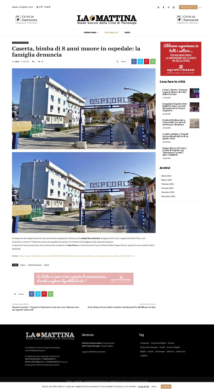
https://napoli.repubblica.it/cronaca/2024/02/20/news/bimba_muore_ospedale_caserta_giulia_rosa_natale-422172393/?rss (76, 255)
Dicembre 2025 (168, 192)
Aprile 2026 (166, 176)
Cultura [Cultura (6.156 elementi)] (171, 343)
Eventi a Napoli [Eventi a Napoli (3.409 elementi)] (173, 347)
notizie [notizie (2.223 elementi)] (150, 351)
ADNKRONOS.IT (49, 359)
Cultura (22, 265)
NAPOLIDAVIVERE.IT (33, 359)
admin (17, 61)
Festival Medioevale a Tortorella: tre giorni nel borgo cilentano (174, 122)
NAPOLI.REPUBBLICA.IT (35, 362)
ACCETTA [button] (166, 387)
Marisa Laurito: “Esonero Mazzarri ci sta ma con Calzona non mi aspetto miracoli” (45, 308)
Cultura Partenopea (20, 43)
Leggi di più (143, 386)
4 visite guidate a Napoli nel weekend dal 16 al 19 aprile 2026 (175, 136)
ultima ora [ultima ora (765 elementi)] (180, 351)
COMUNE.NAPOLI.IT (54, 362)
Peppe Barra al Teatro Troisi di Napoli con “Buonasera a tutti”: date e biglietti (174, 151)
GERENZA (93, 352)
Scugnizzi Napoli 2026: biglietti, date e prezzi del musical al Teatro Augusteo (174, 107)
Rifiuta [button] (153, 387)
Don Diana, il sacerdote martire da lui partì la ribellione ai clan (122, 307)
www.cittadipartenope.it (35, 350)
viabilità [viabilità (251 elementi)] (143, 356)
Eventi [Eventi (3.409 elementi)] (162, 347)
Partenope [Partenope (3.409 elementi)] (160, 351)
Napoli (46, 265)
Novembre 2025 (168, 196)
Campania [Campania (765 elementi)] (144, 343)
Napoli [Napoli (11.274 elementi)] (143, 351)
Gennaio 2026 (167, 188)
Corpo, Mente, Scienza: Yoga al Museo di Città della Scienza (175, 92)
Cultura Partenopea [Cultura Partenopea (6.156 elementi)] (149, 347)
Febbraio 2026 (167, 184)
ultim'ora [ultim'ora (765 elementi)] (170, 351)
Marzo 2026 (166, 180)
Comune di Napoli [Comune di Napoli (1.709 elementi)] (158, 343)
